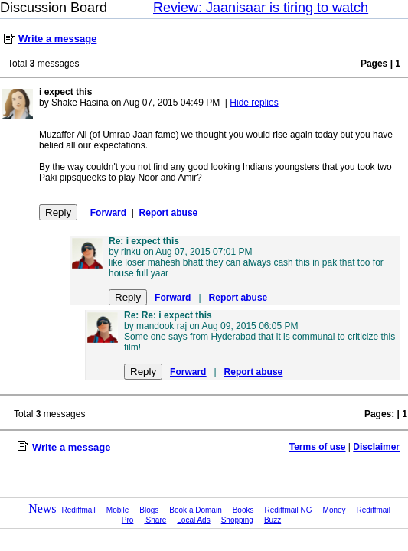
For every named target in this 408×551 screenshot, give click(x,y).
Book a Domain (195, 510)
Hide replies (254, 102)
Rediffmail (79, 510)
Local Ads (193, 520)
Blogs (148, 510)
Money (334, 510)
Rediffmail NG (288, 510)
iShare (155, 520)
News (42, 508)
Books (243, 510)
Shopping (237, 520)
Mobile (117, 510)
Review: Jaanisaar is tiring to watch (260, 7)
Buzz (272, 520)
